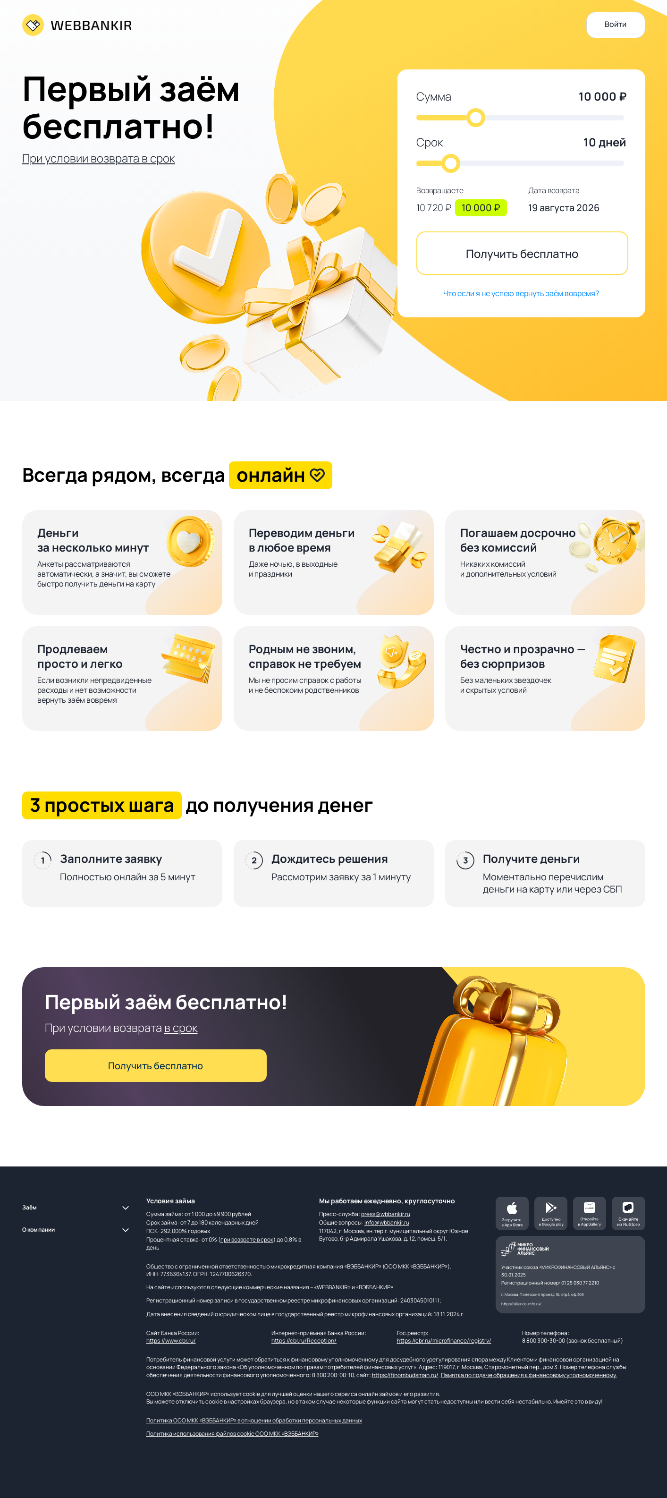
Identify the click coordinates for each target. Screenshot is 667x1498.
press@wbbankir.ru (385, 1214)
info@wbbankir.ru (386, 1222)
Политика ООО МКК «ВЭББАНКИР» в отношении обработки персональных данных (254, 1420)
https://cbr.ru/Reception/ (304, 1340)
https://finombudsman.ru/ (405, 1375)
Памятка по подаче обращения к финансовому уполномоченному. (529, 1375)
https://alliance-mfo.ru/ (521, 1303)
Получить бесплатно (522, 253)
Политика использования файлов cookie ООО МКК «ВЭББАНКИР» (232, 1434)
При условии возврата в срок (98, 158)
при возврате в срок (246, 1239)
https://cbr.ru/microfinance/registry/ (444, 1340)
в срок (181, 1027)
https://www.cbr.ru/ (171, 1340)
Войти (615, 24)
